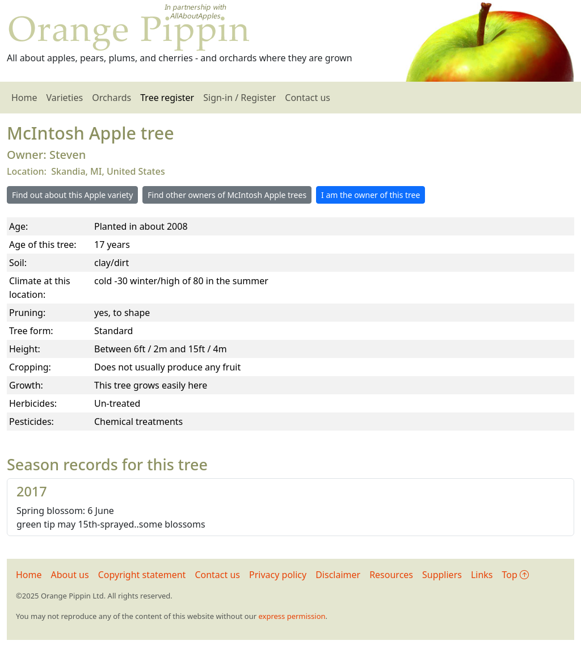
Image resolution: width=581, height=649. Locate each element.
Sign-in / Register (239, 97)
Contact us (307, 97)
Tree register (167, 97)
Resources (391, 574)
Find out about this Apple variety (72, 194)
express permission (291, 616)
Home (24, 97)
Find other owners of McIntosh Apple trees (227, 194)
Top (515, 574)
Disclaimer (337, 574)
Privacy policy (277, 574)
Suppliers (442, 574)
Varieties (65, 97)
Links (482, 574)
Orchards (111, 97)
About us (70, 574)
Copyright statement (142, 574)
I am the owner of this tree (370, 194)
